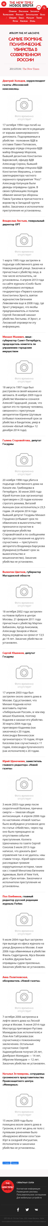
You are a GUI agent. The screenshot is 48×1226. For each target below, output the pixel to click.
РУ (39, 8)
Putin (15, 21)
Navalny (30, 17)
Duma (32, 21)
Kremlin (24, 21)
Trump (39, 17)
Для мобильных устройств (29, 1198)
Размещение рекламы (27, 1192)
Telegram (15, 1163)
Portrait (20, 14)
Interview (34, 11)
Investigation (32, 14)
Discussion (23, 11)
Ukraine (13, 17)
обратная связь (25, 1182)
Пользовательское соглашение (31, 1195)
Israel (21, 17)
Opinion (13, 11)
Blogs (42, 14)
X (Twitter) (6, 1163)
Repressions (8, 14)
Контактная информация (28, 1189)
